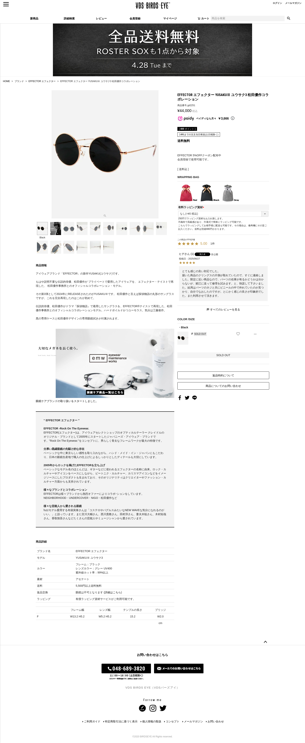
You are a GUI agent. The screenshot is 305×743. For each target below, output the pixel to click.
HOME (6, 81)
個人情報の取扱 (151, 721)
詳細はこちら (113, 592)
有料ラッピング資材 (191, 207)
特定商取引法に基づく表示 (121, 721)
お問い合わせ (216, 721)
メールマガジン (193, 721)
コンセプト (173, 721)
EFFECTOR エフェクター (42, 81)
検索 (289, 18)
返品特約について (223, 375)
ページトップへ (265, 642)
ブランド (19, 81)
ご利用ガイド (92, 721)
